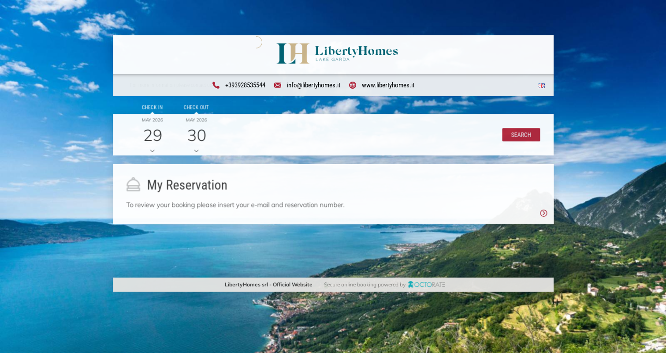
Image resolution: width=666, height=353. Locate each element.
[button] (520, 136)
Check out (194, 109)
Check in (151, 109)
